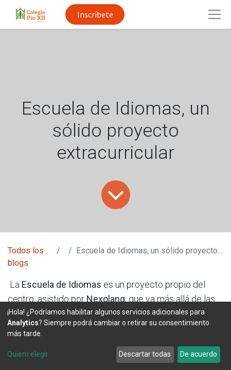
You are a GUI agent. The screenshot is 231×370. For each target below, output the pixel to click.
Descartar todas (145, 354)
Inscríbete (95, 14)
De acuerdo (198, 354)
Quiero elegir (27, 354)
